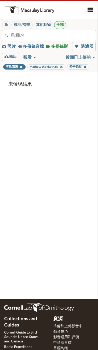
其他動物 (43, 25)
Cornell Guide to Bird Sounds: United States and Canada (21, 337)
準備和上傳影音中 (68, 326)
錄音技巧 (60, 332)
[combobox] (53, 35)
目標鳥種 (60, 348)
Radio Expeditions (18, 347)
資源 (58, 319)
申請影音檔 (62, 343)
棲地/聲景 (22, 25)
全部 (60, 25)
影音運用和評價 (66, 337)
